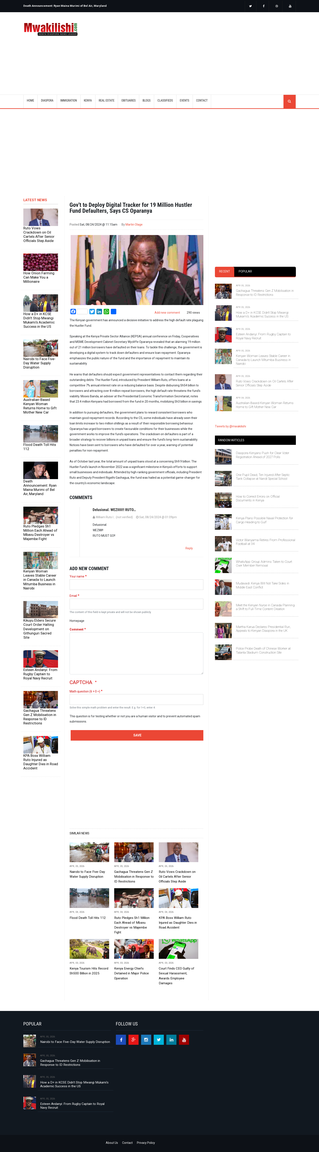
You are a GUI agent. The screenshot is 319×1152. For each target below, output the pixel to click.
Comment (76, 629)
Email (73, 595)
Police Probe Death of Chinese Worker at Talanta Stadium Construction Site (263, 650)
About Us (112, 1142)
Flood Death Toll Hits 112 (39, 447)
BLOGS (147, 100)
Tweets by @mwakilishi (230, 426)
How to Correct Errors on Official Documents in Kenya (258, 498)
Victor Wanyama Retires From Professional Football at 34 (265, 542)
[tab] (224, 272)
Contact (127, 1142)
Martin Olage (134, 224)
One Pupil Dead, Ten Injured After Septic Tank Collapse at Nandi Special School (263, 477)
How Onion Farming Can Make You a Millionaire (38, 277)
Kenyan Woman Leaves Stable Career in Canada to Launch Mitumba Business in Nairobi (39, 579)
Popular (245, 271)
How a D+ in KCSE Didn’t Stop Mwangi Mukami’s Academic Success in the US (39, 320)
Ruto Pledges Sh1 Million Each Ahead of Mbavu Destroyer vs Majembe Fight (40, 532)
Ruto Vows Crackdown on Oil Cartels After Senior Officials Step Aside (38, 234)
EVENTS (184, 100)
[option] (90, 4)
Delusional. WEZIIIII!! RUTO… (114, 509)
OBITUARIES (128, 100)
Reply (189, 548)
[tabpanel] (255, 342)
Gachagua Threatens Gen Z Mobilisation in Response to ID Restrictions (39, 716)
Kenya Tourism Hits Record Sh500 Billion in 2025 (89, 971)
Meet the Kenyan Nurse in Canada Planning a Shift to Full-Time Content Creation (265, 607)
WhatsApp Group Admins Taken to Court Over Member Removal (264, 563)
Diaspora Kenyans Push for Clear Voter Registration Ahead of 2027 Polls (262, 455)
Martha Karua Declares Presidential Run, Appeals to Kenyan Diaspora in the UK (263, 629)
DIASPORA (47, 100)
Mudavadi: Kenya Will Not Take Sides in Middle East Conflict (262, 585)
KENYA (88, 100)
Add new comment (167, 312)
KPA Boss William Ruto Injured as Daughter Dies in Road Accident (40, 761)
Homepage (77, 620)
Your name (77, 576)
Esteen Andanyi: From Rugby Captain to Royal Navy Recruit (40, 674)
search (289, 101)
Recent (224, 271)
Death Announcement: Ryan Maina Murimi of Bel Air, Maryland (65, 5)
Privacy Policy (146, 1142)
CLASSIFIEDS (165, 100)
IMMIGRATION (68, 100)
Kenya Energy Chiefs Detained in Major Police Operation (131, 973)
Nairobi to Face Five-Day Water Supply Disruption (39, 363)
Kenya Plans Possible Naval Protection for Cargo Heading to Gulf (264, 520)
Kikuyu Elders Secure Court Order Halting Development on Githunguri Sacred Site (39, 628)
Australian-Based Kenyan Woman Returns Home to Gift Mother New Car (40, 406)
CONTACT (202, 100)
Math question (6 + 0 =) (85, 691)
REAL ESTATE (107, 100)
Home (30, 100)
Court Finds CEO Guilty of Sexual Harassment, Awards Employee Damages (176, 976)
